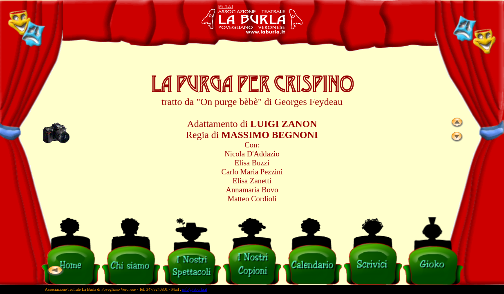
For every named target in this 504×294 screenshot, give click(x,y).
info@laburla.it (194, 289)
